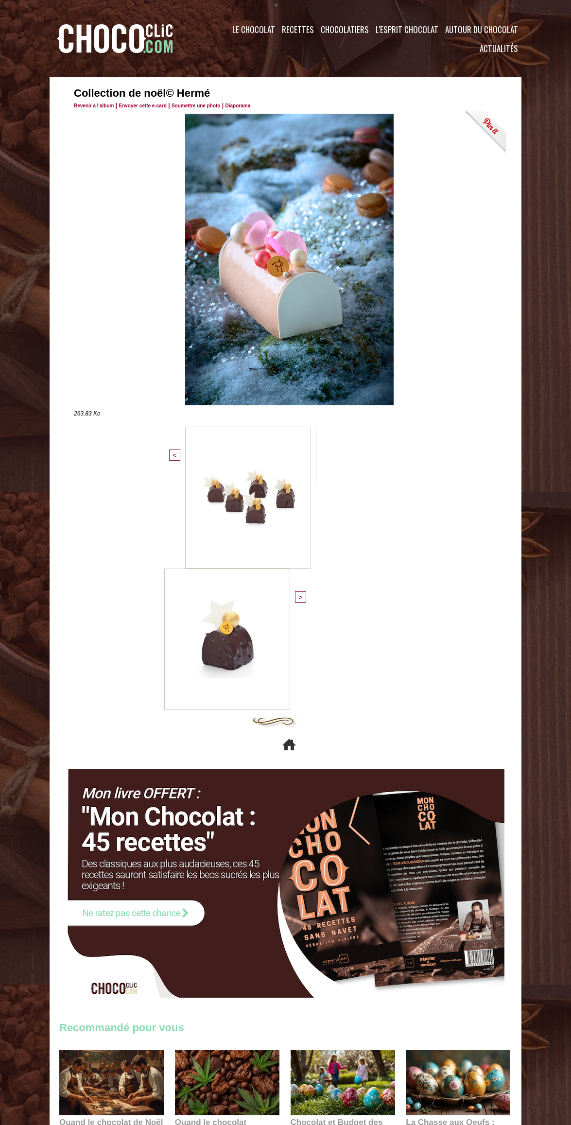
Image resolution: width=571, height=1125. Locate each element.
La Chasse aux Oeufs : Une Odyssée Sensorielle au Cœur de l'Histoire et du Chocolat (454, 907)
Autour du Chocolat (481, 29)
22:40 (434, 929)
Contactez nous (89, 1066)
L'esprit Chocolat (407, 29)
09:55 (243, 929)
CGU (188, 1066)
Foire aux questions (434, 1066)
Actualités (499, 48)
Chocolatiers (345, 29)
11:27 (92, 919)
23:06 (319, 938)
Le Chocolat (253, 29)
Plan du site (312, 1066)
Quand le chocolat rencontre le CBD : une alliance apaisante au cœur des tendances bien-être (226, 907)
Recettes (298, 29)
